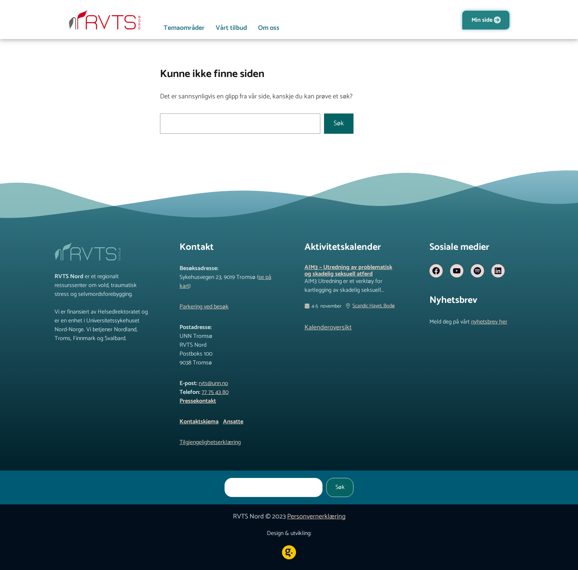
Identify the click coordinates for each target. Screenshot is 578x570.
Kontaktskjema (199, 422)
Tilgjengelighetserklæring (210, 442)
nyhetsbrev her (489, 322)
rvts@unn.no (213, 383)
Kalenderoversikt (328, 327)
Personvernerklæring (316, 516)
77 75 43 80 (215, 392)
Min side (481, 20)
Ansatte (233, 422)
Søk (339, 123)
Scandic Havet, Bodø (373, 307)
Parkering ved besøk (204, 307)
